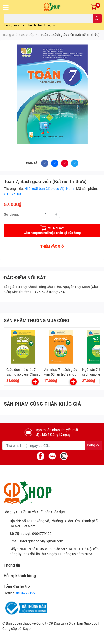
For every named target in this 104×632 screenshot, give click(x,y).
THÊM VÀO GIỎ (52, 246)
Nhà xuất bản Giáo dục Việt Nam (49, 189)
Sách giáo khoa (14, 25)
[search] (97, 18)
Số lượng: (11, 214)
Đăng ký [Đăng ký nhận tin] (93, 445)
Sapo (27, 629)
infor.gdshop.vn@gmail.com (41, 541)
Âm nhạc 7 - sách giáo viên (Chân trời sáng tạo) (60, 374)
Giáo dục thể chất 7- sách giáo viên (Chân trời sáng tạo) (22, 374)
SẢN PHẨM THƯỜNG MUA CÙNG (36, 320)
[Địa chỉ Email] (52, 445)
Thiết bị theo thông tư (41, 25)
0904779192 (42, 534)
